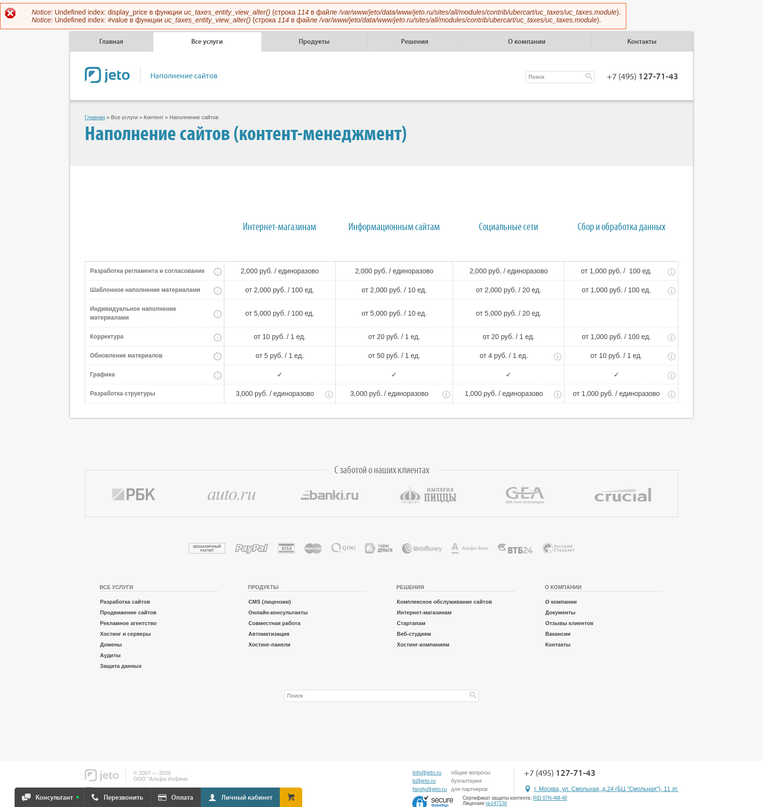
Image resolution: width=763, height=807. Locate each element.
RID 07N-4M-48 (550, 798)
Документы (560, 612)
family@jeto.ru (430, 789)
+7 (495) (642, 77)
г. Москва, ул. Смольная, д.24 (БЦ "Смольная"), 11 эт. (606, 789)
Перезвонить (123, 798)
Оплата (182, 798)
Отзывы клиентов (569, 623)
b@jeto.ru (424, 781)
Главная (111, 42)
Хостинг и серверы (125, 634)
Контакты (641, 42)
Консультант (54, 798)
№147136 (496, 803)
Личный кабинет (246, 798)
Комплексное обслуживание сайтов (444, 602)
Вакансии (558, 634)
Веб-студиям (414, 634)
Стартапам (411, 623)
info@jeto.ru (427, 772)
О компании (561, 602)
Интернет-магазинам (424, 612)
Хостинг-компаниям (423, 644)
